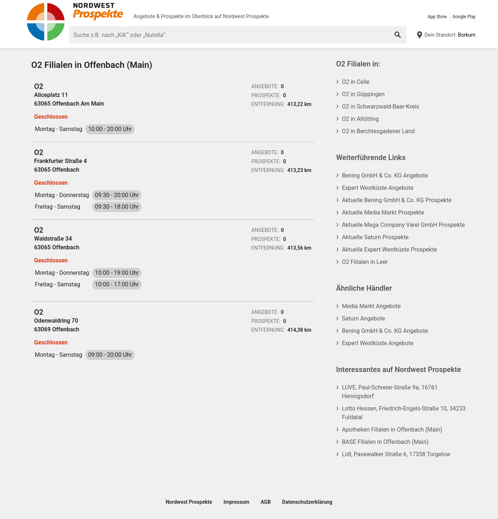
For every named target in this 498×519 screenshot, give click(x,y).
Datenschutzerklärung (307, 502)
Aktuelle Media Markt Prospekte (383, 212)
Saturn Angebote (363, 318)
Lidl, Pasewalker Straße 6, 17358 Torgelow (396, 454)
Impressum (236, 502)
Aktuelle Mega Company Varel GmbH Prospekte (403, 224)
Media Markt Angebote (371, 306)
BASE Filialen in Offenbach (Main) (385, 441)
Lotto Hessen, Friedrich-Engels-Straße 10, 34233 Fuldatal (404, 413)
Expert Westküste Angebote (377, 187)
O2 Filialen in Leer (365, 261)
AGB (266, 502)
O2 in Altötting (360, 118)
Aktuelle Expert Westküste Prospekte (389, 249)
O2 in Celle (356, 81)
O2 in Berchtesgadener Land (378, 131)
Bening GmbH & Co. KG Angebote (385, 175)
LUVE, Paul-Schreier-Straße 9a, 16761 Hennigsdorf (390, 392)
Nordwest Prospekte (246, 16)
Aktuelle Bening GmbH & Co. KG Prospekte (397, 200)
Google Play (464, 16)
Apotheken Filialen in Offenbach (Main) (392, 429)
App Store (437, 16)
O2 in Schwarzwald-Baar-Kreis (380, 106)
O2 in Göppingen (363, 94)
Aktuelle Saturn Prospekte (375, 237)
